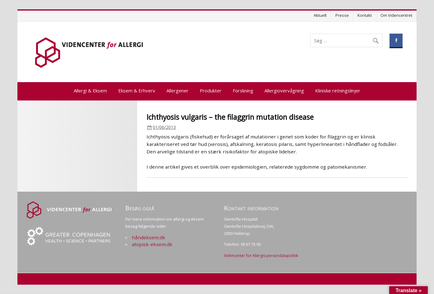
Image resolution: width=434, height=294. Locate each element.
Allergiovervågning (284, 90)
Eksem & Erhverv (136, 90)
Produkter (211, 90)
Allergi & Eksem (90, 90)
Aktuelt (320, 15)
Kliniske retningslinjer (337, 90)
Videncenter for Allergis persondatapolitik (261, 255)
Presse (342, 15)
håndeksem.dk (148, 237)
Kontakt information (251, 208)
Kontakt (364, 15)
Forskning (243, 90)
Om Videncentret (396, 15)
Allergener (177, 90)
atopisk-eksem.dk (152, 244)
